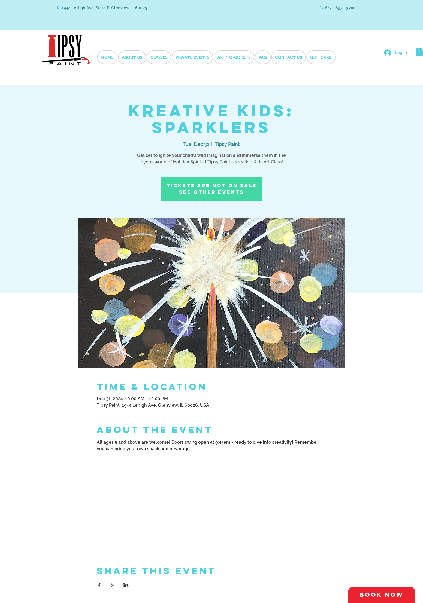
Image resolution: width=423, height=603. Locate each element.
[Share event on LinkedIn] (126, 585)
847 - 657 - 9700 (340, 7)
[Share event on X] (112, 585)
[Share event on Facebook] (99, 585)
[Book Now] (381, 595)
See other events (211, 192)
